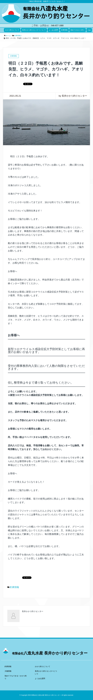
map (89, 30)
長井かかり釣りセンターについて (34, 30)
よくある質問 (53, 30)
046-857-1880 (57, 25)
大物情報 (8, 671)
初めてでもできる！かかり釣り (16, 677)
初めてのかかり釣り (77, 30)
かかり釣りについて (12, 30)
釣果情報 (64, 30)
